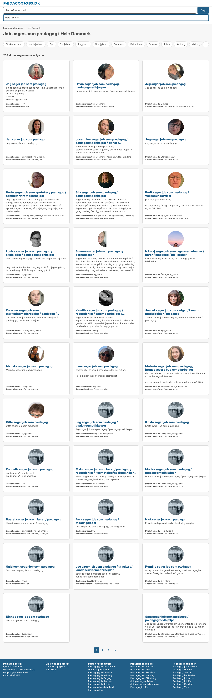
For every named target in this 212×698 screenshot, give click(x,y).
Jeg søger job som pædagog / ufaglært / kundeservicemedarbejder (104, 568)
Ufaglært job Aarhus (99, 669)
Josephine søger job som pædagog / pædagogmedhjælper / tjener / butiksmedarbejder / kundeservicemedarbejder (102, 144)
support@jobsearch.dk (15, 672)
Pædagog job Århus (183, 678)
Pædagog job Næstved (185, 666)
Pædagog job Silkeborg (143, 678)
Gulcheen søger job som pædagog (30, 566)
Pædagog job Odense (100, 672)
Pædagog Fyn (95, 690)
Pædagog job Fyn (182, 681)
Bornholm (119, 44)
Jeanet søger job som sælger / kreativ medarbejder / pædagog (172, 311)
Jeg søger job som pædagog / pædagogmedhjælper (97, 423)
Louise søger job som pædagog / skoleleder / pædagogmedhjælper (30, 252)
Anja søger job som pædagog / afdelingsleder (97, 521)
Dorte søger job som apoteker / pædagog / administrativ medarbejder (36, 193)
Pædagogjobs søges (13, 28)
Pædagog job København (102, 666)
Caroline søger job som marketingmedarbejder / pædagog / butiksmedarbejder (31, 313)
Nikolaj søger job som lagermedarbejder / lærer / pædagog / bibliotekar (174, 252)
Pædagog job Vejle (140, 669)
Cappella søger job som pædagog (29, 469)
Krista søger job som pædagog (167, 422)
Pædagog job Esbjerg (100, 678)
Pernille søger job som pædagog (168, 566)
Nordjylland (101, 44)
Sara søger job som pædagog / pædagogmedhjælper (166, 618)
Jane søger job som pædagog (97, 366)
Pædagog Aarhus (182, 672)
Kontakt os (51, 669)
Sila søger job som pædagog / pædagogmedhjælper (97, 193)
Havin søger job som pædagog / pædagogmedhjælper (98, 85)
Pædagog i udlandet (184, 675)
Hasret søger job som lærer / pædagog (33, 519)
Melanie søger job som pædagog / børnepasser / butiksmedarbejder (169, 367)
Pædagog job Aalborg (100, 675)
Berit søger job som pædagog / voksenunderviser (167, 193)
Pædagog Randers (183, 684)
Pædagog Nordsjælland (101, 687)
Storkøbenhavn (14, 44)
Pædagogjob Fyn (139, 687)
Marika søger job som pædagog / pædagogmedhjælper (168, 470)
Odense (153, 44)
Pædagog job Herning (142, 675)
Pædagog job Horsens (142, 666)
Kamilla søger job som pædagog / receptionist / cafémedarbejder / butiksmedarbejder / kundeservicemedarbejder (99, 315)
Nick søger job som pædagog (165, 519)
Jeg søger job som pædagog (26, 84)
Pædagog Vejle (181, 687)
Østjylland (83, 44)
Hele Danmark (33, 28)
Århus (167, 44)
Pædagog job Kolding (99, 684)
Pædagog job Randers (100, 681)
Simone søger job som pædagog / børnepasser (99, 252)
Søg (203, 10)
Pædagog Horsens (183, 669)
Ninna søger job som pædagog (27, 616)
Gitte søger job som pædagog (27, 422)
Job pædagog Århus (141, 681)
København (136, 44)
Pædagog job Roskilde (142, 672)
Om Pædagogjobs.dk (57, 666)
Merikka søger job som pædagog (29, 366)
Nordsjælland (36, 44)
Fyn (52, 44)
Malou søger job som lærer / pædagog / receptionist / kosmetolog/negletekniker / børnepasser (106, 472)
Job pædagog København (144, 684)
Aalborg (181, 44)
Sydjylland (65, 44)
